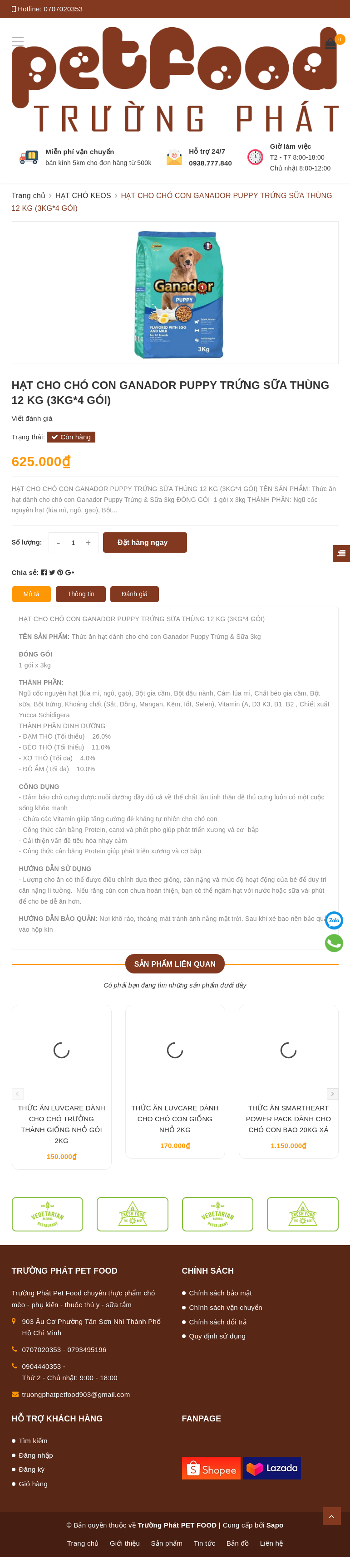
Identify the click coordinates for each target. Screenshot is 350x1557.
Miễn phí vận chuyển (79, 152)
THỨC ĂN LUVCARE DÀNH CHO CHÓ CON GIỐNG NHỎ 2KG (175, 1119)
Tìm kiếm (33, 1441)
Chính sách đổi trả (218, 1322)
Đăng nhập (36, 1455)
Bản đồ (238, 1543)
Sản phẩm (167, 1543)
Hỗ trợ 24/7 (207, 151)
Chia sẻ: (25, 572)
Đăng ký (32, 1469)
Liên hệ (271, 1543)
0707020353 (63, 9)
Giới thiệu (125, 1543)
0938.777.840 (210, 163)
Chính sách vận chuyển (225, 1307)
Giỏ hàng (33, 1484)
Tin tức (205, 1543)
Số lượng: (27, 542)
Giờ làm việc (290, 146)
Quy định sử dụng (217, 1336)
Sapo (275, 1525)
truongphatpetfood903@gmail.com (76, 1394)
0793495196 (87, 1349)
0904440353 (41, 1366)
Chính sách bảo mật (220, 1293)
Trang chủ (83, 1543)
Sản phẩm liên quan (175, 964)
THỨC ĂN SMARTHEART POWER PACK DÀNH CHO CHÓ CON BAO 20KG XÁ (288, 1119)
